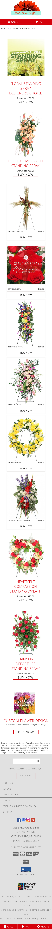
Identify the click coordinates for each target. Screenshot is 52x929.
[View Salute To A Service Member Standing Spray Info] (26, 496)
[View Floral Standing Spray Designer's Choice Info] (26, 57)
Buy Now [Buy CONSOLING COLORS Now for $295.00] (26, 352)
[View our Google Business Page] (24, 821)
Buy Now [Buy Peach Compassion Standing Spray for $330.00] (25, 174)
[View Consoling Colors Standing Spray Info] (26, 323)
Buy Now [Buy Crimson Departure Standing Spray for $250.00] (25, 677)
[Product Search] (26, 761)
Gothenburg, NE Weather (14, 910)
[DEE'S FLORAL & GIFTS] (26, 15)
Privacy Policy (7, 919)
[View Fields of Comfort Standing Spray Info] (26, 207)
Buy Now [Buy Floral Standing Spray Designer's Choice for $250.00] (25, 102)
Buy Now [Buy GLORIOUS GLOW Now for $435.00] (26, 468)
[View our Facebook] (19, 821)
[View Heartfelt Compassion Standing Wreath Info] (26, 555)
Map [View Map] (26, 926)
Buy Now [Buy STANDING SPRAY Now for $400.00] (26, 295)
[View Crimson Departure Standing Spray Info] (26, 632)
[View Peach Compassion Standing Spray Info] (26, 134)
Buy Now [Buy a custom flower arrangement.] (26, 732)
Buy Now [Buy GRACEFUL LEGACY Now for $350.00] (26, 410)
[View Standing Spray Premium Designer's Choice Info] (26, 265)
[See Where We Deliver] (26, 775)
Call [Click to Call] (8, 926)
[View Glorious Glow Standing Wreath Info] (26, 438)
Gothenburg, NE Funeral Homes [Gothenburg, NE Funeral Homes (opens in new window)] (17, 897)
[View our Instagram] (28, 821)
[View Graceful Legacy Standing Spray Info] (26, 380)
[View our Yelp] (33, 821)
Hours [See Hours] (43, 926)
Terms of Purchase (26, 919)
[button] (26, 869)
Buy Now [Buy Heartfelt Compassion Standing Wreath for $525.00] (25, 600)
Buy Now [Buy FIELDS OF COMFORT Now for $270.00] (26, 237)
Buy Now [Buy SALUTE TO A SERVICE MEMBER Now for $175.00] (26, 526)
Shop (13, 22)
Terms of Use (45, 919)
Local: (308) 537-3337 (26, 840)
